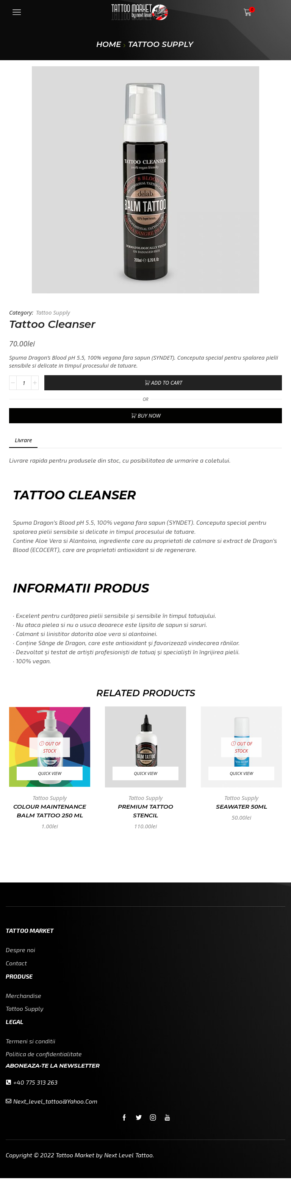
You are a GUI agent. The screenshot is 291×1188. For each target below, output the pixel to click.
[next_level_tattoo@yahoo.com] (8, 1111)
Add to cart (166, 382)
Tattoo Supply (160, 44)
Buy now (149, 415)
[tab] (23, 440)
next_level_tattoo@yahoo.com (55, 1111)
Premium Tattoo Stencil (145, 811)
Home (108, 44)
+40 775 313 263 (35, 1092)
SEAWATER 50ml (241, 806)
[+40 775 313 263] (8, 1092)
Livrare (23, 440)
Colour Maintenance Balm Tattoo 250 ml (49, 811)
